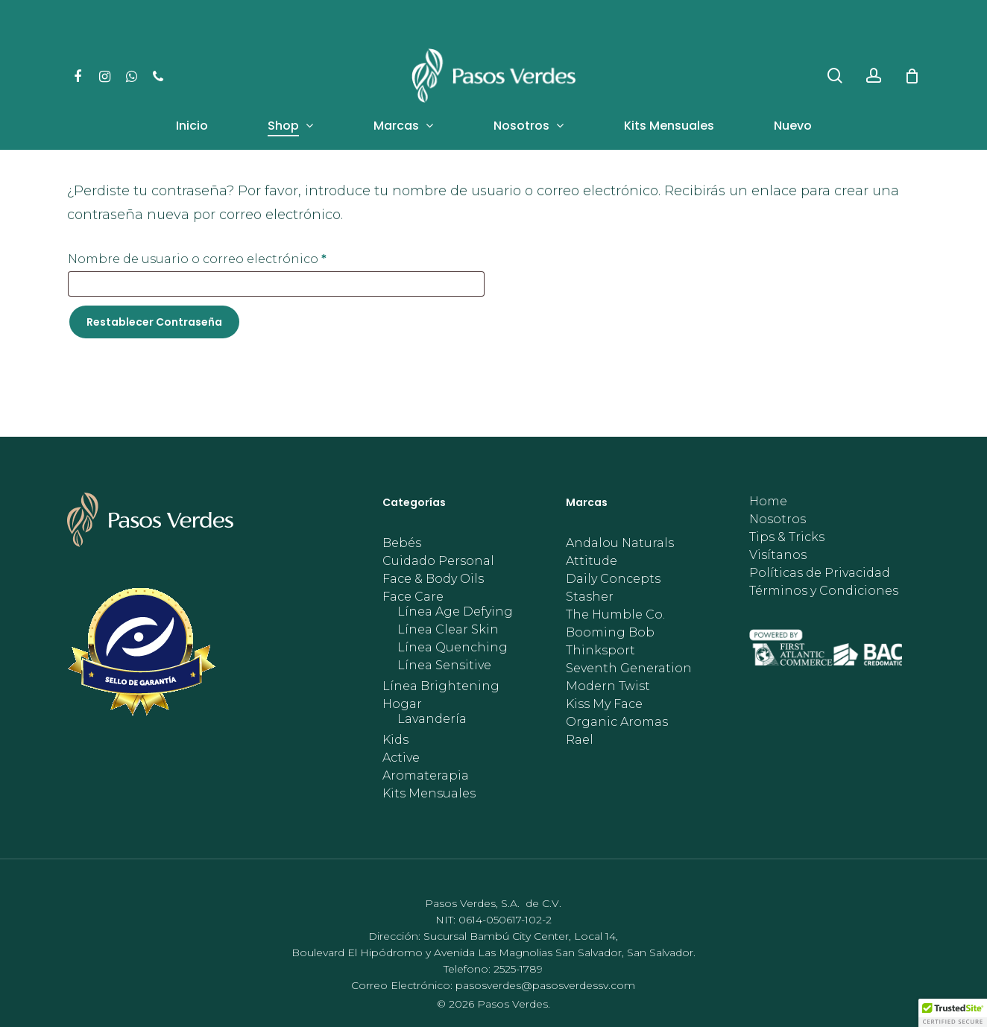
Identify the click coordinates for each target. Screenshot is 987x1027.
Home (768, 502)
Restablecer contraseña (154, 322)
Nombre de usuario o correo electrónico (234, 256)
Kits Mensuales (429, 794)
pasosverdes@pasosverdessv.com (545, 985)
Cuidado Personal (438, 561)
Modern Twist (608, 686)
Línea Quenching (452, 648)
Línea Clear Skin (448, 630)
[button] (952, 1013)
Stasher (590, 597)
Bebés (401, 543)
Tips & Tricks (786, 537)
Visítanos (778, 555)
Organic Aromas (617, 722)
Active (401, 758)
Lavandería (432, 719)
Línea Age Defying (455, 612)
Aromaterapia (425, 776)
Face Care (413, 597)
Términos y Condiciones (823, 591)
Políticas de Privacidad (819, 573)
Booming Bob (610, 633)
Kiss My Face (604, 704)
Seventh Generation (629, 668)
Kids (395, 740)
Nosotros (777, 519)
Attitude (591, 561)
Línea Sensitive (444, 666)
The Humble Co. (615, 615)
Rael (579, 740)
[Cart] (912, 76)
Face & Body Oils (433, 579)
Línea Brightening (440, 686)
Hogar (402, 704)
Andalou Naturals (620, 543)
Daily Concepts (613, 579)
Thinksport (600, 651)
